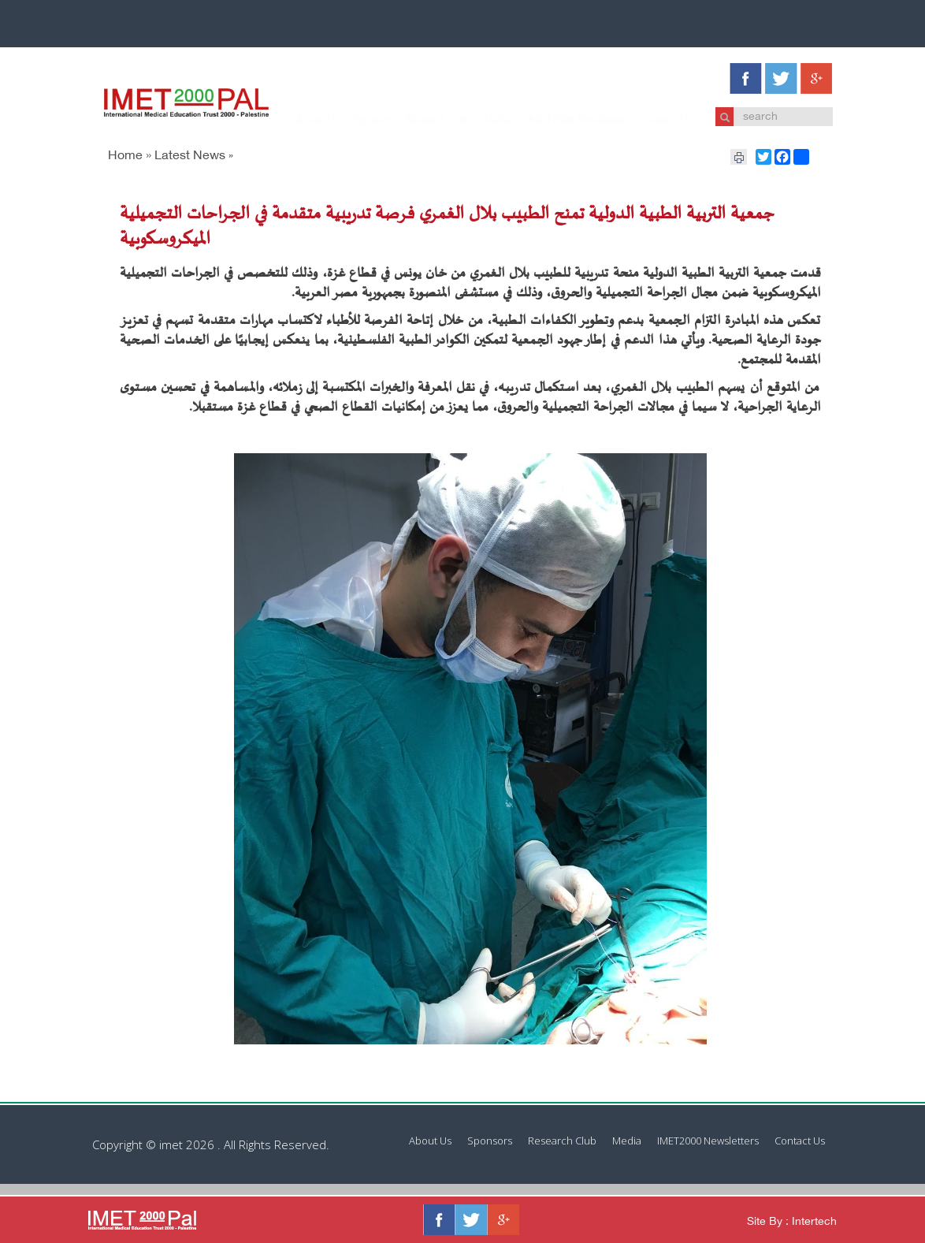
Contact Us (652, 119)
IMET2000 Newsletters (562, 119)
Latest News (189, 156)
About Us (301, 119)
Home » (129, 156)
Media (482, 119)
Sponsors (356, 119)
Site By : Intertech (792, 1222)
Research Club (422, 119)
